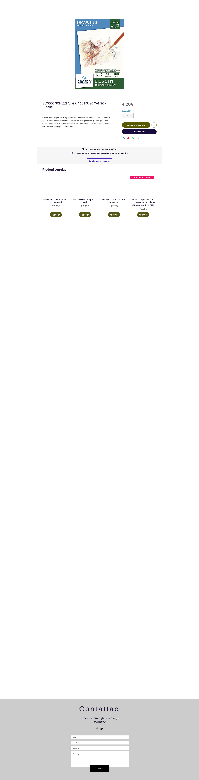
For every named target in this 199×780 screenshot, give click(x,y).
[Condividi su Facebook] (123, 138)
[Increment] (131, 115)
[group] (99, 196)
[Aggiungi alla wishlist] (154, 125)
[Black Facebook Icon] (97, 729)
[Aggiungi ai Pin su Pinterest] (128, 138)
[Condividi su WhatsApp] (133, 138)
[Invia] (99, 768)
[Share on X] (138, 138)
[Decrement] (124, 115)
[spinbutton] (128, 115)
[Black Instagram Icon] (102, 729)
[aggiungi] (56, 214)
